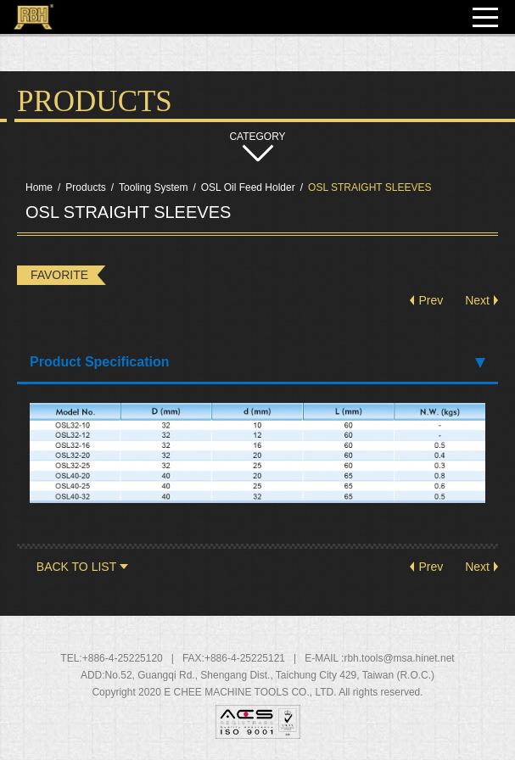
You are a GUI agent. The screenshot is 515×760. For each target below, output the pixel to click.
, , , (270, 675)
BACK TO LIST (76, 566)
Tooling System (153, 187)
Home (39, 187)
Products (85, 187)
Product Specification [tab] (257, 362)
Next (477, 300)
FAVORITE (59, 275)
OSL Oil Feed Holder (248, 187)
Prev (430, 300)
